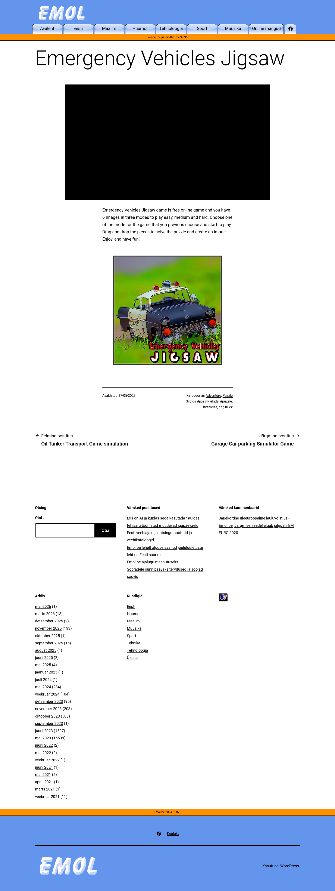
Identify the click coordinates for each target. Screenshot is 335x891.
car (221, 407)
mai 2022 (43, 752)
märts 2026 (45, 613)
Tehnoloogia (137, 650)
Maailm (133, 621)
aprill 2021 (44, 782)
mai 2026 (43, 606)
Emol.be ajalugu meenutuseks (152, 562)
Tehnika (133, 643)
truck (229, 407)
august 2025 (45, 650)
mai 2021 (43, 774)
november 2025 (48, 628)
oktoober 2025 (47, 635)
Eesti (131, 606)
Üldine (132, 657)
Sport (131, 635)
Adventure (213, 396)
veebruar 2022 (47, 760)
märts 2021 (45, 789)
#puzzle (226, 401)
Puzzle (228, 396)
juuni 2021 (44, 767)
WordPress (289, 866)
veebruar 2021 (47, 796)
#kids (214, 401)
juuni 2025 (44, 657)
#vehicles (210, 407)
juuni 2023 (44, 730)
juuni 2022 (44, 745)
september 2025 (49, 643)
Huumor (134, 613)
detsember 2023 (49, 701)
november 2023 (48, 708)
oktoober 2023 (47, 716)
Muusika (134, 628)
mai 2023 (43, 738)
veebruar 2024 (47, 694)
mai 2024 (43, 687)
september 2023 (49, 723)
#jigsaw (203, 401)
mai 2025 (43, 665)
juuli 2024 (43, 679)
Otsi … (40, 517)
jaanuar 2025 (46, 672)
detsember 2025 (49, 621)
